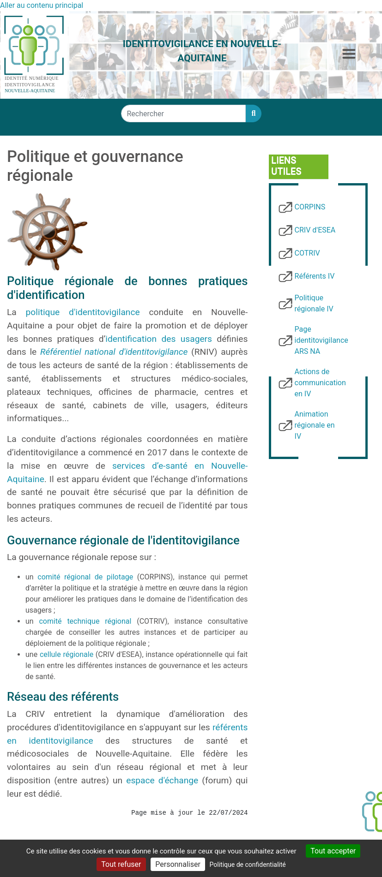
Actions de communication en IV (320, 382)
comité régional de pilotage (85, 577)
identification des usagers (158, 339)
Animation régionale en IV (315, 425)
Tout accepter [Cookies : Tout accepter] (333, 851)
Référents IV (315, 276)
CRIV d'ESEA (315, 230)
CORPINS (310, 207)
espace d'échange (162, 780)
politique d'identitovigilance (83, 312)
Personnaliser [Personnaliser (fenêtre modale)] (177, 864)
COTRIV (307, 253)
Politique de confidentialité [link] (248, 864)
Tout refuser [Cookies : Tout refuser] (121, 864)
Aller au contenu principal (41, 5)
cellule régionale (66, 654)
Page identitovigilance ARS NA (321, 340)
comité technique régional (85, 621)
